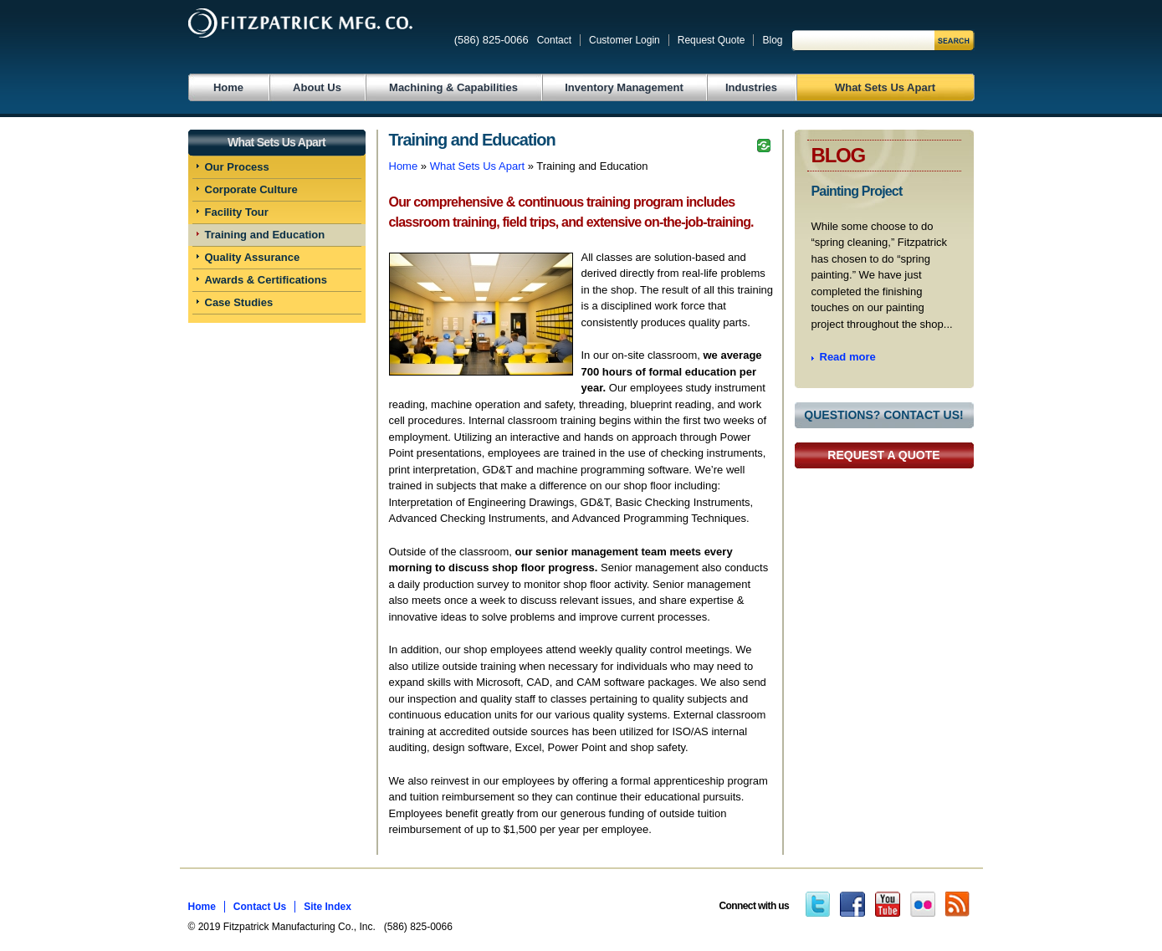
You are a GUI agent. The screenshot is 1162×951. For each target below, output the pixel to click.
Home (228, 87)
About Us (317, 87)
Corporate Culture (251, 189)
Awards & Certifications (266, 280)
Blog (772, 40)
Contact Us (259, 907)
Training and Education (265, 234)
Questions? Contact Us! (883, 415)
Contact (554, 40)
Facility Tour (237, 212)
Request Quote (711, 40)
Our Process (237, 167)
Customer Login (624, 40)
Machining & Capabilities (453, 87)
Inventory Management (624, 87)
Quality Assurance (252, 257)
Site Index (327, 907)
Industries (751, 87)
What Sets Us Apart (885, 87)
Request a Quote (883, 455)
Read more (848, 356)
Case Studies (239, 302)
